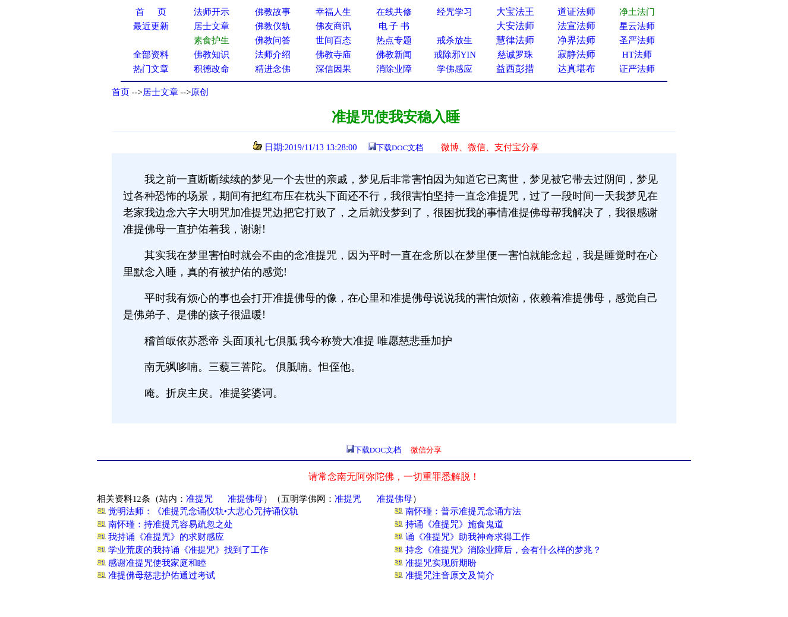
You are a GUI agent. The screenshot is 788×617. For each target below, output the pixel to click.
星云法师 (637, 26)
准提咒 (199, 499)
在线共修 (394, 12)
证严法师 (637, 69)
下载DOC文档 (399, 147)
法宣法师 (576, 26)
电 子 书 (394, 26)
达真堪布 (576, 69)
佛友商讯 (333, 26)
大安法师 (515, 26)
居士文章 (160, 92)
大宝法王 (515, 12)
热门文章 (151, 69)
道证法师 (576, 12)
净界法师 (576, 40)
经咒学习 (454, 12)
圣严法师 (637, 40)
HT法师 (637, 54)
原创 (200, 92)
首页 (121, 92)
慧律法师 (515, 40)
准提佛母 (245, 499)
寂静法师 (576, 54)
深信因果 (333, 69)
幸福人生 (333, 12)
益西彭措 (515, 69)
